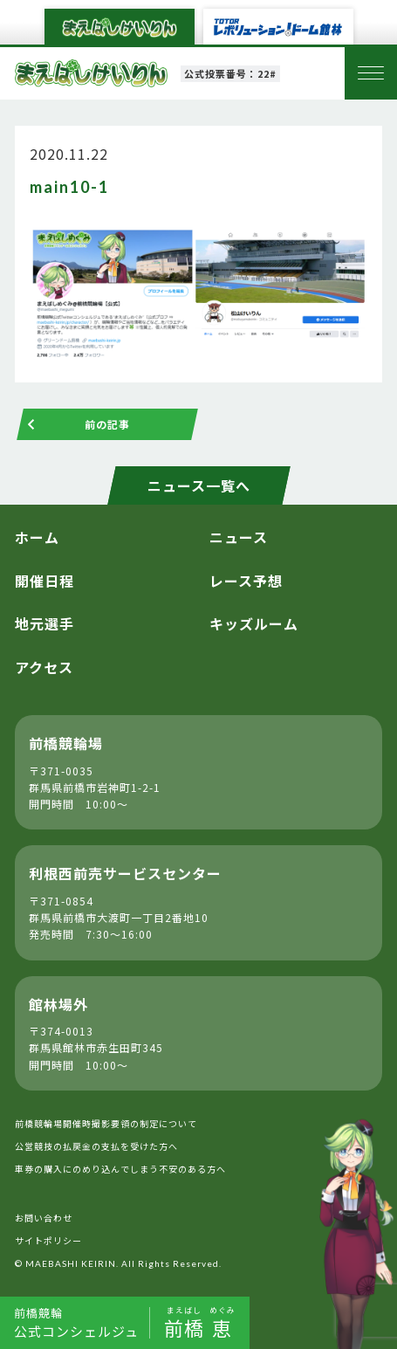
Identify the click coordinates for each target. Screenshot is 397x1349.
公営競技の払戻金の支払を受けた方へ (96, 1146)
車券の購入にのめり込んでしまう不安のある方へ (120, 1168)
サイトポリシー (48, 1240)
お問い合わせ (43, 1217)
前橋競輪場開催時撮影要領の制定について (106, 1123)
